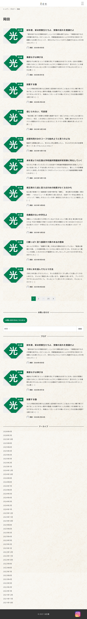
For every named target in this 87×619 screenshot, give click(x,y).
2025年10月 (8, 439)
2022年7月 (7, 571)
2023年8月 (7, 525)
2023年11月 (8, 517)
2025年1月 (7, 466)
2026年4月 (7, 431)
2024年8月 (7, 482)
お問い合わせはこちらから (15, 320)
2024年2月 (7, 505)
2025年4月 (7, 455)
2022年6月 (7, 575)
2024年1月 (7, 509)
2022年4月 (7, 579)
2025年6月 (7, 447)
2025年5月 (7, 451)
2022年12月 (8, 552)
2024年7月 (7, 486)
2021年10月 (8, 603)
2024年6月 (7, 490)
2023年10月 (8, 521)
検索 (80, 329)
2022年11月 (8, 556)
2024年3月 (7, 501)
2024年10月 (8, 474)
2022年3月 (7, 583)
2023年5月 (7, 533)
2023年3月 (7, 540)
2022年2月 (7, 587)
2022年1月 (7, 591)
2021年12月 (8, 595)
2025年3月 (7, 459)
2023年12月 (8, 513)
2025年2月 (7, 463)
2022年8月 (7, 568)
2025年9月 (7, 443)
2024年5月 (7, 494)
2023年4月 (7, 536)
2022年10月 (8, 560)
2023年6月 (7, 529)
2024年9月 (7, 478)
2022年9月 (7, 564)
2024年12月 (8, 470)
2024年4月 (7, 498)
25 (48, 299)
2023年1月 (7, 548)
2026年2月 (7, 435)
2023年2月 (7, 544)
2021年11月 (8, 599)
